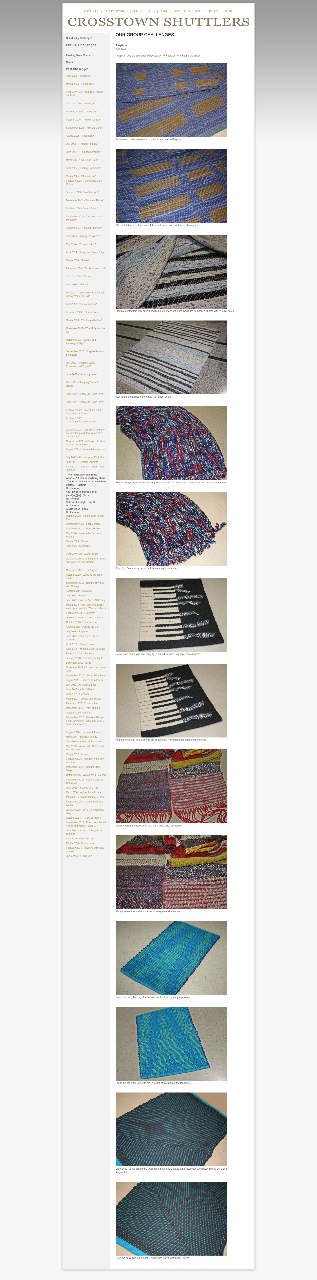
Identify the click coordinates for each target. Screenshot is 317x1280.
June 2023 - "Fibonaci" (78, 284)
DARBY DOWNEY (116, 11)
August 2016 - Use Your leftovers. (84, 732)
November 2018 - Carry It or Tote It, (85, 617)
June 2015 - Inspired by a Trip (82, 787)
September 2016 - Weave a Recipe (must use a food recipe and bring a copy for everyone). (85, 721)
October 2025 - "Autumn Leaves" (83, 119)
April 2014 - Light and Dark (80, 838)
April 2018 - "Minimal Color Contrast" (86, 648)
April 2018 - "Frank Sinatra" (80, 644)
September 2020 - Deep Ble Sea (83, 528)
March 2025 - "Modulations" (81, 176)
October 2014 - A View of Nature (83, 817)
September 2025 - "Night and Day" (84, 127)
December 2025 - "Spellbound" (82, 111)
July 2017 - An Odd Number (81, 684)
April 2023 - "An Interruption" (81, 304)
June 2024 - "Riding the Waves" (83, 236)
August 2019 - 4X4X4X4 (79, 591)
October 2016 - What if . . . (80, 712)
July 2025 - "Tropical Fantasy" (82, 143)
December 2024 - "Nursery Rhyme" (85, 200)
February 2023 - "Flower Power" (83, 312)
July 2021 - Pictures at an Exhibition (85, 457)
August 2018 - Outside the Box (82, 626)
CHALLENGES (170, 11)
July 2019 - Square (76, 595)
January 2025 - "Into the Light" (82, 192)
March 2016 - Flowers (78, 754)
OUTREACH (192, 11)
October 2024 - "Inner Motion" (82, 208)
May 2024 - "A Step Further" (81, 244)
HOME (228, 11)
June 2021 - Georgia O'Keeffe (82, 462)
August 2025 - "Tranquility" (80, 135)
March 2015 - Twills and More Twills (85, 797)
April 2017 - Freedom (77, 694)
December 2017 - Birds (78, 662)
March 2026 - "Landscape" (80, 84)
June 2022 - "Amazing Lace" (81, 374)
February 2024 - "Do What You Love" (86, 268)
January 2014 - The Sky (79, 856)
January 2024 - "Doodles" (80, 276)
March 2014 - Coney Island (80, 843)
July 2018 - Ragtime (77, 631)
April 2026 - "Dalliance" (78, 75)
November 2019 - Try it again (81, 570)
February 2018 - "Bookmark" (81, 653)
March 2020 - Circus (77, 541)
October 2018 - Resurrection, (81, 622)
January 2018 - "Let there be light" (84, 658)
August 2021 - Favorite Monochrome (86, 449)
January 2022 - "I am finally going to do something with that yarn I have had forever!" (85, 433)
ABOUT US (91, 11)
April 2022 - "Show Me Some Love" (85, 394)
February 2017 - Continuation (82, 703)
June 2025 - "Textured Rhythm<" (83, 152)
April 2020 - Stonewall (78, 546)
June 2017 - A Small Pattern (81, 689)
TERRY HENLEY (143, 11)
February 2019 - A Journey (80, 613)
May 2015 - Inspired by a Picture (83, 792)
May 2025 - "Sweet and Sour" (82, 160)
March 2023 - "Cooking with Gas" (84, 320)
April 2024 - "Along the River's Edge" (86, 252)
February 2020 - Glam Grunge (82, 554)
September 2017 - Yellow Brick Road (86, 675)
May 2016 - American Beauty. (82, 736)
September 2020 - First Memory (83, 524)
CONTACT (212, 11)
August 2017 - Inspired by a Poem (84, 680)
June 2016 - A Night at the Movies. (84, 741)
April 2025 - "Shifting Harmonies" (83, 168)
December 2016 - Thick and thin (83, 708)
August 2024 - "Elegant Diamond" (84, 228)
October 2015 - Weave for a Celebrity (86, 775)
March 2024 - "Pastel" (78, 260)
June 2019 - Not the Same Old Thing (86, 600)
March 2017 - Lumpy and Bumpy (83, 698)
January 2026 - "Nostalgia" (80, 103)
